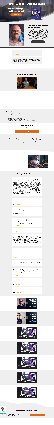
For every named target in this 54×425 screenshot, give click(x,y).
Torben (14, 275)
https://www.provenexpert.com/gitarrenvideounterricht (21, 290)
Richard (14, 204)
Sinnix (14, 231)
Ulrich (14, 257)
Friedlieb (14, 284)
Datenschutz (29, 422)
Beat (13, 225)
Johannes (14, 214)
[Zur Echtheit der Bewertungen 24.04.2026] (3, 415)
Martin (14, 54)
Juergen (14, 195)
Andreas (14, 245)
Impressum (32, 422)
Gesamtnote (14, 292)
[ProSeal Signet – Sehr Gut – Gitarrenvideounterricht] (3, 410)
